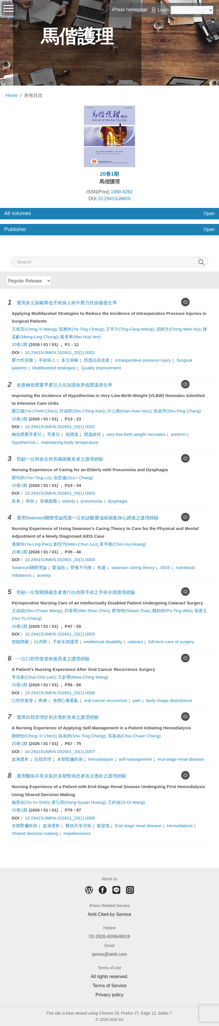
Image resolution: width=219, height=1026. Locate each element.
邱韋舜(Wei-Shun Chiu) (86, 610)
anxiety (44, 575)
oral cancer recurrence (105, 700)
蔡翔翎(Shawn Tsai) (131, 610)
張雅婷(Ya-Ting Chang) (81, 329)
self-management (135, 759)
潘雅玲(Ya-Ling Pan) (31, 544)
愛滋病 (58, 567)
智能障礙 (20, 641)
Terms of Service (109, 985)
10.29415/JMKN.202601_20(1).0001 (60, 352)
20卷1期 (19, 344)
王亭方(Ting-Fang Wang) (129, 329)
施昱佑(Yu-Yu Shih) (30, 802)
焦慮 (101, 567)
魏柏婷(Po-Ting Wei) (172, 610)
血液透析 (20, 759)
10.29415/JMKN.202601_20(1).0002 (60, 426)
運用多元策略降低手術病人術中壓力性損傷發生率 (67, 302)
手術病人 (47, 360)
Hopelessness (76, 833)
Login (163, 9)
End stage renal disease (138, 825)
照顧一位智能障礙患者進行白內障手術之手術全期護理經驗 (76, 592)
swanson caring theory (133, 567)
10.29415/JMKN (114, 198)
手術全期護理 (65, 641)
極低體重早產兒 (27, 434)
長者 (16, 501)
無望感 (103, 825)
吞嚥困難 (48, 501)
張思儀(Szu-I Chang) (73, 477)
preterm (178, 434)
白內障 (40, 641)
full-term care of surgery (171, 641)
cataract (135, 641)
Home (11, 95)
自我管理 (42, 759)
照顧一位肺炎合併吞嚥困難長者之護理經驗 (60, 459)
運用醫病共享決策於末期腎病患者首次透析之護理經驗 (71, 776)
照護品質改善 (97, 360)
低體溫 (72, 434)
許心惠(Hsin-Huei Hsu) (129, 410)
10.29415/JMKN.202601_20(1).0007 (60, 751)
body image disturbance (169, 700)
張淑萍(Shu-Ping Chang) (177, 410)
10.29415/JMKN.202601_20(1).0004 (60, 559)
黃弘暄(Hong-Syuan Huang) (79, 802)
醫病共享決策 (78, 825)
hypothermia (24, 442)
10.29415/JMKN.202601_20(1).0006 (60, 692)
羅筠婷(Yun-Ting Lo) (31, 477)
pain (137, 700)
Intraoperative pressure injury (143, 360)
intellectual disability (103, 641)
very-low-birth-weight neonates (135, 434)
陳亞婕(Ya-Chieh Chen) (34, 410)
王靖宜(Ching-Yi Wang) (34, 329)
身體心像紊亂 (65, 700)
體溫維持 (92, 434)
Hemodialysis (179, 825)
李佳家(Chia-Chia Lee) (33, 677)
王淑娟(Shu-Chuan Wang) (37, 610)
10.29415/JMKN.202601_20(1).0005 (60, 634)
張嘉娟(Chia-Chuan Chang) (134, 735)
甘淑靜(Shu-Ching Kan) (81, 410)
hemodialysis (100, 759)
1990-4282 (122, 191)
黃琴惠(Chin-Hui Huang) (123, 544)
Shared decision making (35, 833)
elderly (68, 501)
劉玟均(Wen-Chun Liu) (75, 544)
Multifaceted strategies (54, 367)
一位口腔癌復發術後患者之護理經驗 (53, 658)
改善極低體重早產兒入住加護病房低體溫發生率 (64, 385)
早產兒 (53, 434)
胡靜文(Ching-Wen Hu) (178, 329)
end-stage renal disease (180, 759)
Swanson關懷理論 (29, 567)
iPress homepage (130, 9)
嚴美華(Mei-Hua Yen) (80, 336)
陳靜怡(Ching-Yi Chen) (33, 735)
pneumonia (91, 501)
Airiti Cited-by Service (109, 914)
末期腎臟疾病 (70, 759)
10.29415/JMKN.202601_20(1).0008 (60, 817)
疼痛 (42, 700)
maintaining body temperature (69, 442)
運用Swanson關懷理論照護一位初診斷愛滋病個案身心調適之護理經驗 (88, 517)
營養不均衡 (81, 567)
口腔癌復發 (22, 700)
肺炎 (30, 501)
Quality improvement (101, 367)
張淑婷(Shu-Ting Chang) (81, 735)
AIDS (165, 567)
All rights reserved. (110, 976)
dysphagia (117, 501)
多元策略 (69, 360)
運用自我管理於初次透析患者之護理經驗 (58, 717)
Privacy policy (109, 995)
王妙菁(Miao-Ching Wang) (83, 677)
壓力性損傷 (22, 360)
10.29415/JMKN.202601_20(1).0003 (60, 493)
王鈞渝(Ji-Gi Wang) (126, 802)
